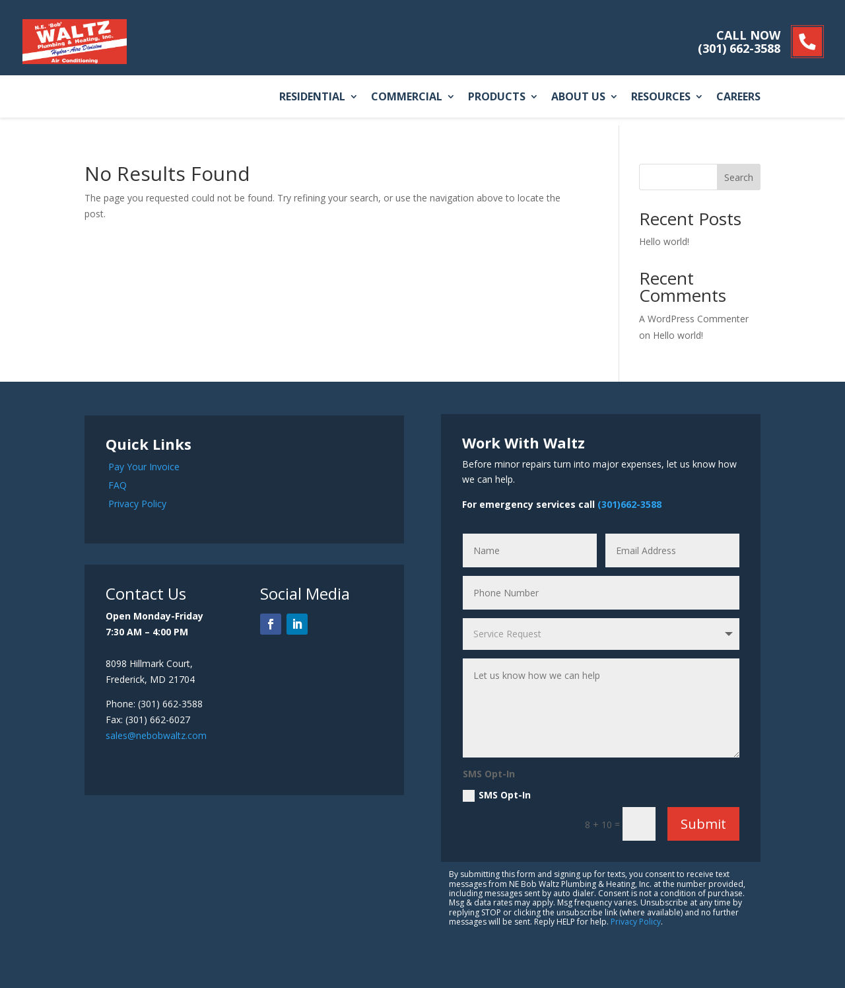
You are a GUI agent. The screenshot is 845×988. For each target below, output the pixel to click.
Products (496, 97)
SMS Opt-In (497, 795)
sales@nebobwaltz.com (156, 735)
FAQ (117, 485)
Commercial (406, 97)
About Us (578, 97)
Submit (703, 824)
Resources (661, 97)
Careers (738, 97)
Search (738, 177)
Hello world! (664, 241)
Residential (312, 97)
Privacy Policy (137, 503)
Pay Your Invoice (144, 466)
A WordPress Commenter (694, 318)
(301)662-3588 (629, 504)
